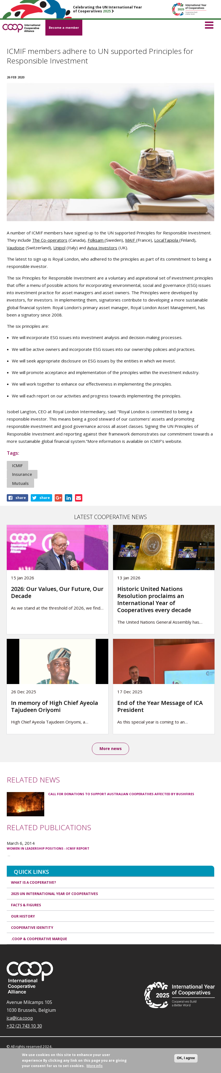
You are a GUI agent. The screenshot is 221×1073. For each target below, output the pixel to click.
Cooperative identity (32, 927)
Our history (23, 916)
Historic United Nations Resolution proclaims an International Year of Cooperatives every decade (154, 599)
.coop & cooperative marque (39, 938)
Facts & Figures (26, 905)
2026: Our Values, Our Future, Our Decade (57, 592)
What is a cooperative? (33, 882)
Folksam (96, 240)
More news (111, 748)
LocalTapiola (166, 240)
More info (95, 1065)
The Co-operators (49, 240)
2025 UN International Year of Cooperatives (54, 893)
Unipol (59, 247)
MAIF (130, 240)
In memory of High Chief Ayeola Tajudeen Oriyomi (54, 706)
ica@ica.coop (19, 1018)
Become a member (64, 27)
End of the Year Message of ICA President (160, 706)
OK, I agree (186, 1058)
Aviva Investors (102, 247)
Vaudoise (16, 247)
